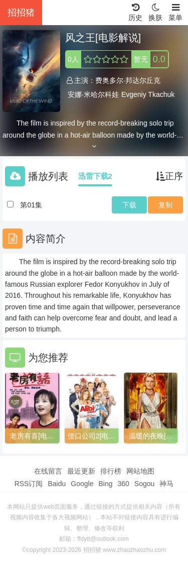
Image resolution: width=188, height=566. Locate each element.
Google (82, 484)
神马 (166, 484)
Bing (105, 484)
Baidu (57, 484)
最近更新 (81, 471)
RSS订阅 (29, 484)
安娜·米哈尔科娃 (93, 94)
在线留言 (48, 471)
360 (123, 484)
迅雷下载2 (95, 176)
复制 (165, 205)
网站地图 (140, 471)
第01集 (31, 205)
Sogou (144, 484)
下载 (129, 205)
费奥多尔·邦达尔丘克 (127, 80)
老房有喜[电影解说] (32, 436)
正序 (169, 176)
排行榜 (110, 471)
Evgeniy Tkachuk (147, 94)
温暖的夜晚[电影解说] (151, 436)
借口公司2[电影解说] (92, 436)
